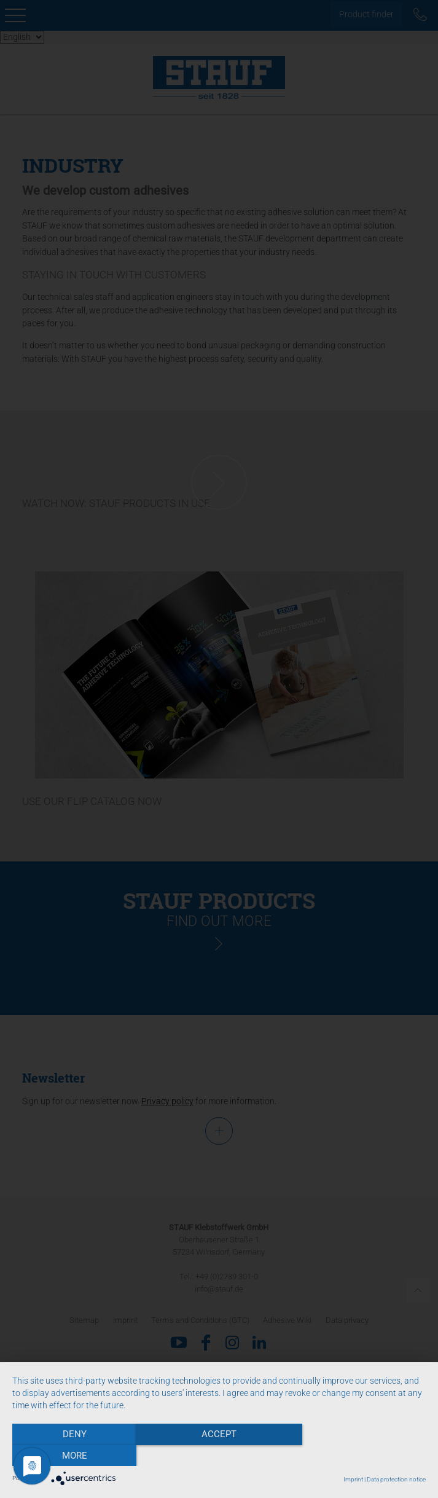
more (364, 1455)
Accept (219, 1455)
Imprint (353, 1479)
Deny (74, 1455)
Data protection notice (396, 1479)
